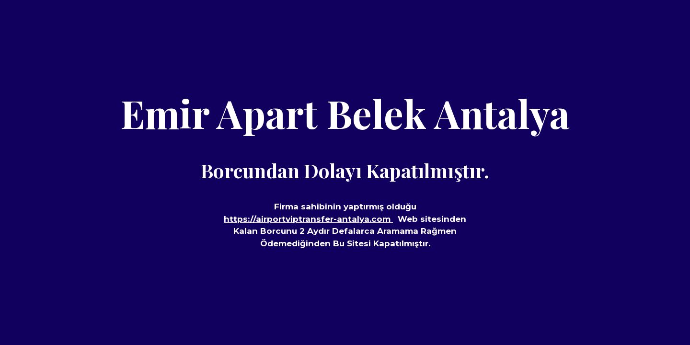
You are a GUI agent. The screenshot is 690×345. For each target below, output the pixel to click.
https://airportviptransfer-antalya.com (308, 219)
